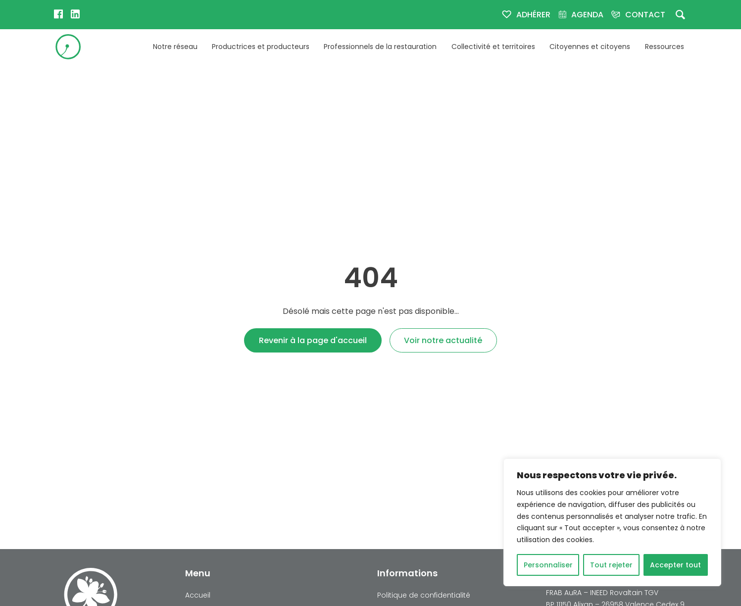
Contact (645, 14)
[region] (612, 522)
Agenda (587, 14)
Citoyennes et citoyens (589, 46)
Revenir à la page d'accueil (313, 340)
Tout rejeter (611, 565)
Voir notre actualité (443, 340)
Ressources (664, 46)
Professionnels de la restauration (380, 46)
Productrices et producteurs (260, 46)
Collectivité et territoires (493, 46)
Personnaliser (548, 565)
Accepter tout (675, 565)
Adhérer (533, 14)
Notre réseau (175, 46)
